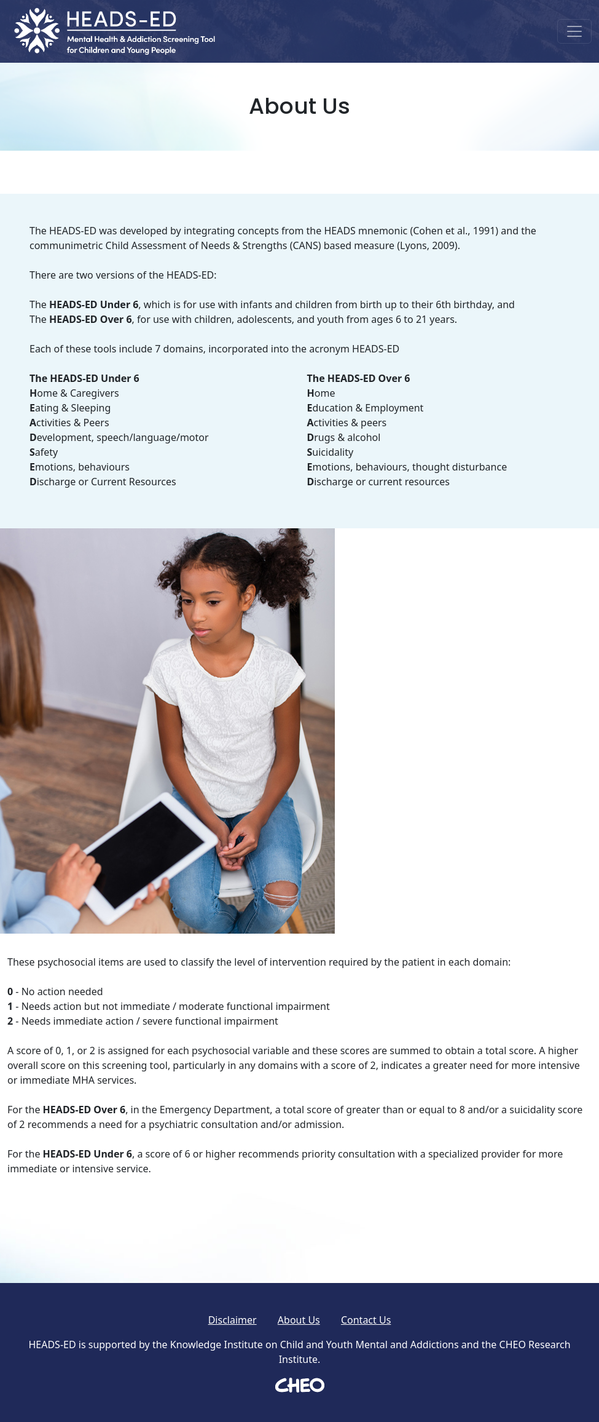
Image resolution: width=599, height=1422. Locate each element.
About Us (299, 1320)
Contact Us (366, 1320)
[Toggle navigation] (574, 31)
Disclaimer (232, 1320)
